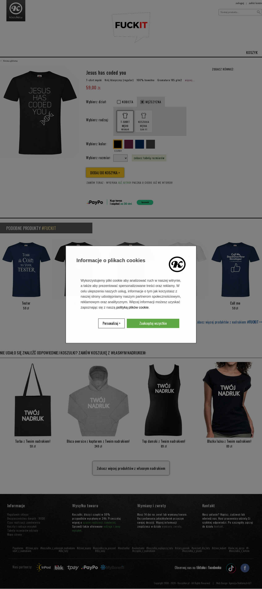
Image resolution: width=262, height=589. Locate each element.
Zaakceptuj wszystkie (153, 323)
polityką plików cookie (132, 307)
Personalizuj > (111, 323)
